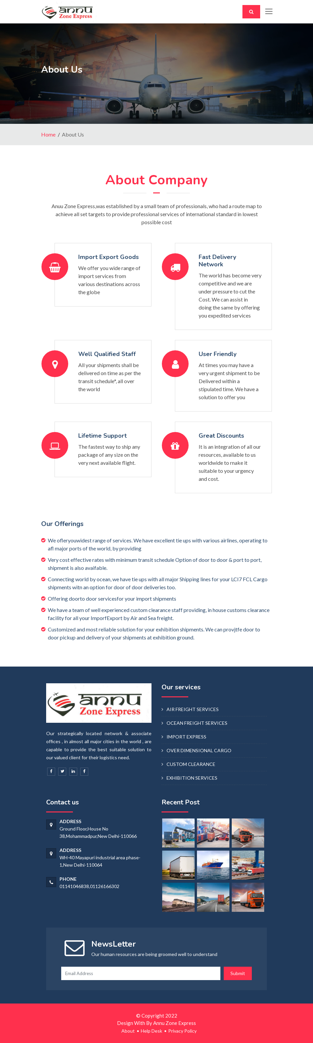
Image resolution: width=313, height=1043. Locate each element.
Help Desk (151, 1031)
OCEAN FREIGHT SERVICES (197, 723)
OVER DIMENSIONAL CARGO (199, 750)
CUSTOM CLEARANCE (191, 764)
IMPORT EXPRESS (186, 737)
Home (48, 134)
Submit (237, 973)
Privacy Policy (182, 1031)
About (128, 1031)
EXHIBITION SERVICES (192, 778)
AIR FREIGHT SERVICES (193, 709)
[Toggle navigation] (268, 12)
